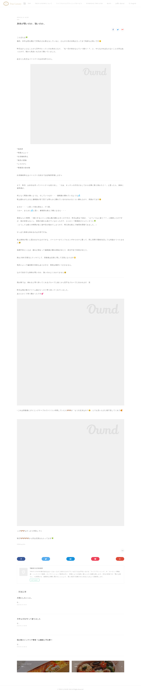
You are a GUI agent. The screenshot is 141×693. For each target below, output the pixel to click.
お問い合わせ (120, 3)
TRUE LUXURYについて (43, 3)
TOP (29, 3)
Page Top (70, 683)
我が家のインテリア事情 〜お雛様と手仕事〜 (34, 640)
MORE (131, 3)
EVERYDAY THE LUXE (94, 3)
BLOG (109, 3)
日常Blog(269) (21, 544)
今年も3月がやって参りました (29, 619)
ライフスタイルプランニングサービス (69, 3)
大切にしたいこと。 (25, 598)
